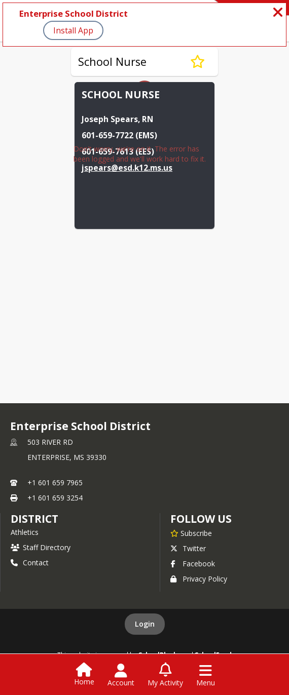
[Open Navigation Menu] (205, 675)
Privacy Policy (198, 579)
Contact (30, 562)
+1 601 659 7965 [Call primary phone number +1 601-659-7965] (55, 482)
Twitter (188, 548)
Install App (73, 30)
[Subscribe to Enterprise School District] (191, 532)
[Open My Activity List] (165, 675)
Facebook (192, 563)
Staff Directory (40, 547)
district (34, 519)
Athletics (25, 532)
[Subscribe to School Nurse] (197, 62)
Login (145, 624)
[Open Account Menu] (120, 675)
